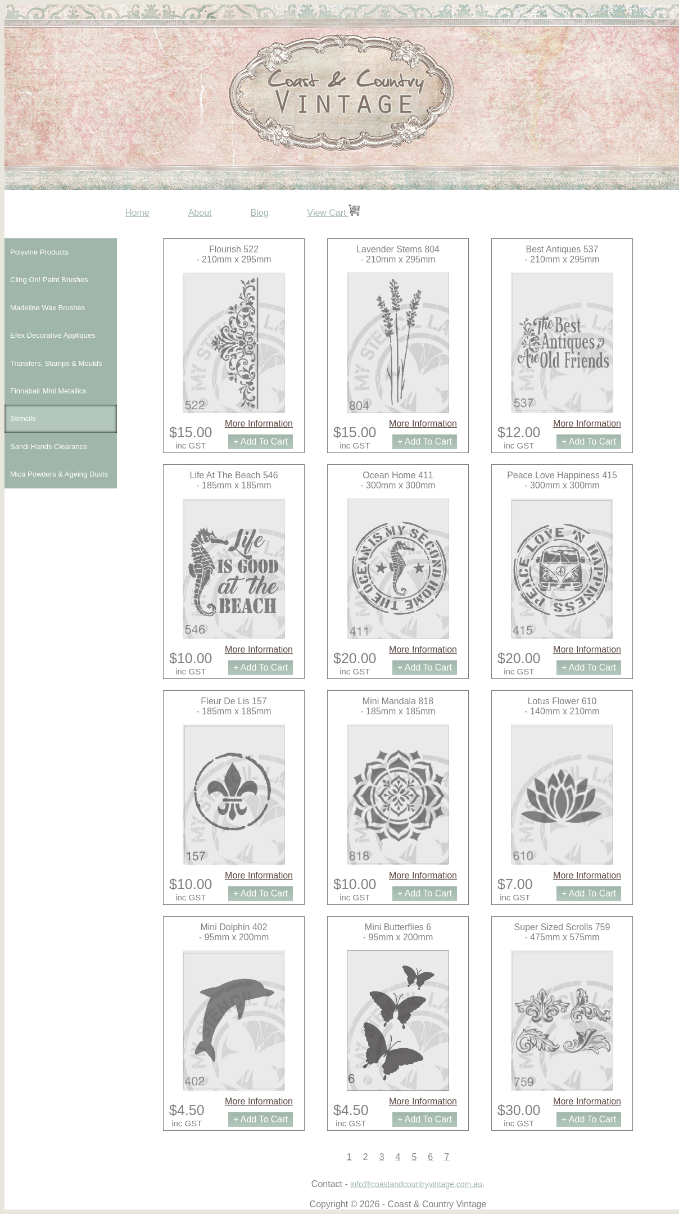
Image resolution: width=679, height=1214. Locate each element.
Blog (260, 213)
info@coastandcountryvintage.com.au (416, 1184)
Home (137, 213)
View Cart (333, 213)
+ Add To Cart (260, 441)
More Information (259, 423)
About (200, 213)
